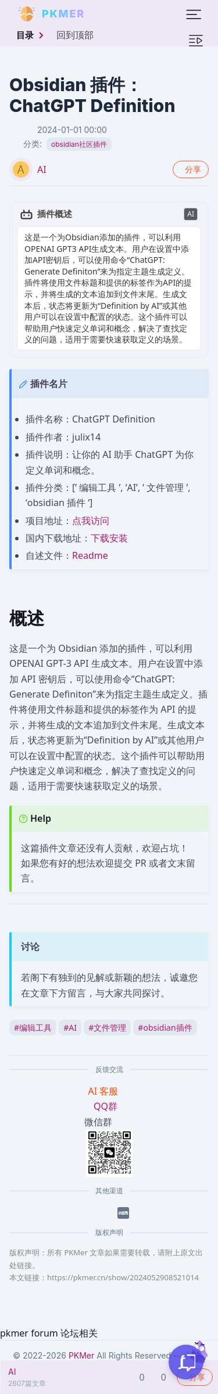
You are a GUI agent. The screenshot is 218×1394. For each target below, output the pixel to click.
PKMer (81, 1355)
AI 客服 (105, 1091)
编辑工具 (33, 1027)
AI (42, 169)
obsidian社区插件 (79, 144)
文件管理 (107, 1027)
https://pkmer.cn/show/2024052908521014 (123, 1277)
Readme (90, 555)
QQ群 (105, 1106)
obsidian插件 (165, 1027)
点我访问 (90, 520)
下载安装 (109, 538)
